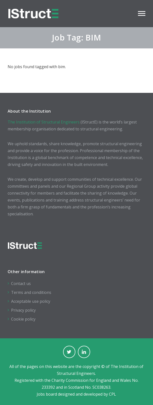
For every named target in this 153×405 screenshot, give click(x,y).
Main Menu (141, 13)
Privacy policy (23, 310)
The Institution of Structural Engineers (44, 122)
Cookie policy (23, 319)
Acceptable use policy (30, 301)
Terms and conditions (31, 292)
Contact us (21, 283)
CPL (112, 394)
